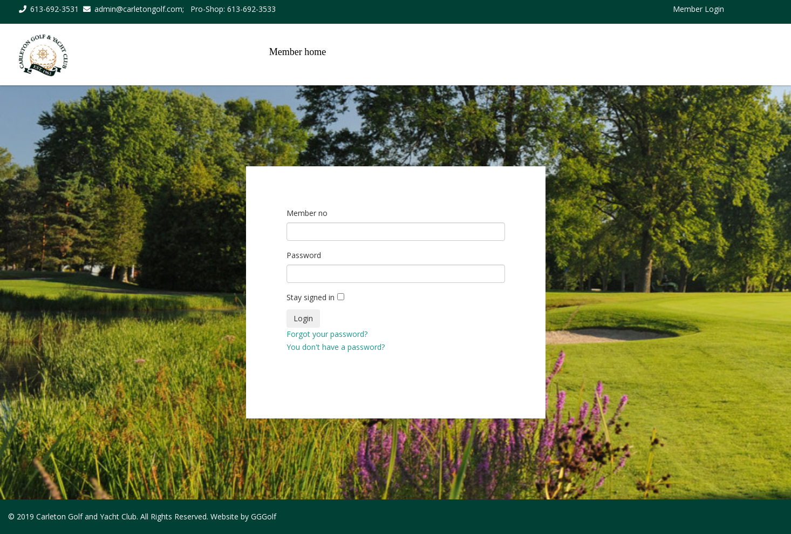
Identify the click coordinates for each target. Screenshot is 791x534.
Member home (297, 51)
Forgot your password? (327, 334)
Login (303, 318)
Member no (307, 213)
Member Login (698, 9)
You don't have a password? (336, 347)
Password (304, 255)
